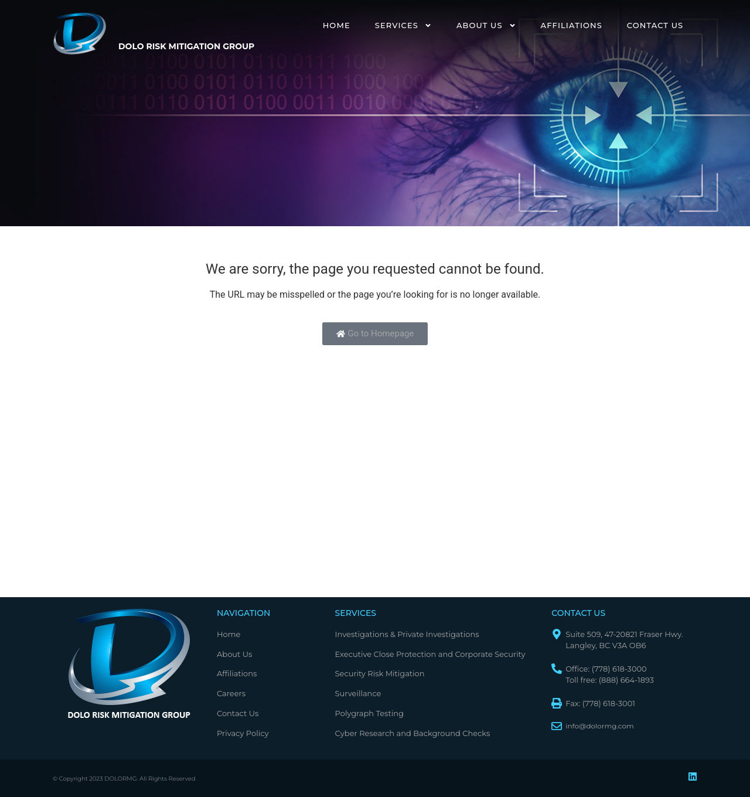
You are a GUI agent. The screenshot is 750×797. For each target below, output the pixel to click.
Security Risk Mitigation (380, 673)
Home (336, 25)
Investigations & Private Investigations (407, 634)
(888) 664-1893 (626, 679)
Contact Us (655, 25)
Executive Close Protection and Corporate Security (430, 654)
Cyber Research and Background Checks (412, 733)
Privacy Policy (242, 733)
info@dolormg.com (599, 725)
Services (403, 25)
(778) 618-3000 (619, 668)
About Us (486, 25)
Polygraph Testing (369, 713)
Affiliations (571, 25)
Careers (231, 693)
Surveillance (358, 693)
